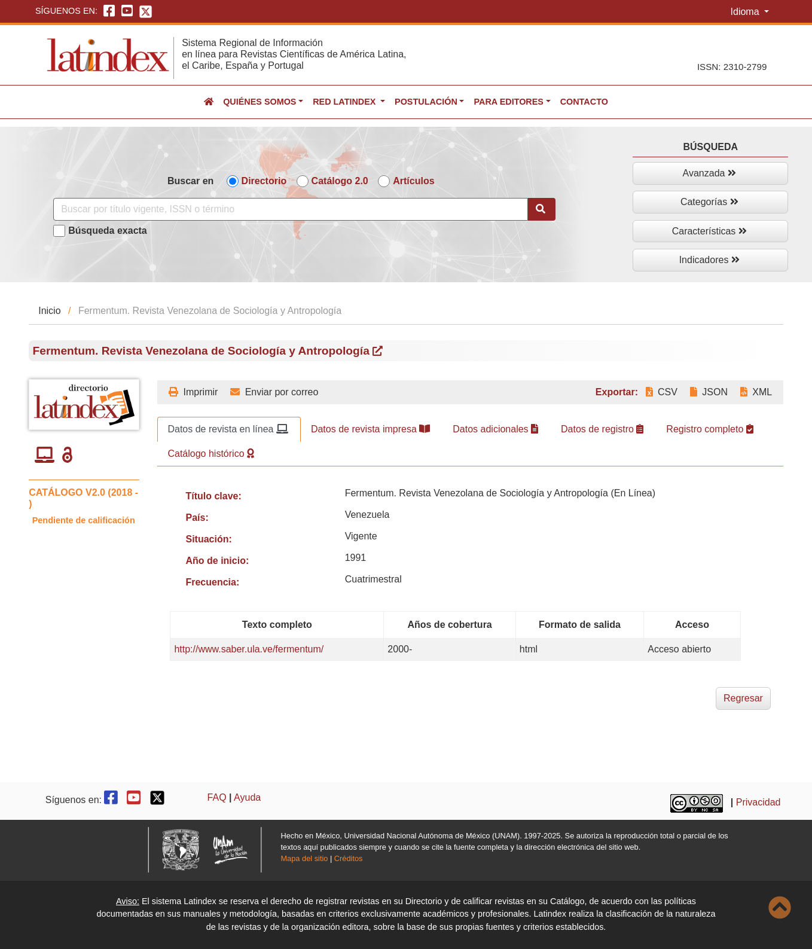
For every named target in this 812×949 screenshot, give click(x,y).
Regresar (743, 698)
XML (756, 392)
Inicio (49, 311)
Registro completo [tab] (709, 429)
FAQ (217, 797)
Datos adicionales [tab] (495, 429)
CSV (661, 392)
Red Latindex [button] (345, 101)
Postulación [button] (426, 101)
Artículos (413, 181)
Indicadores (709, 260)
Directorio (264, 181)
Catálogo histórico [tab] (210, 453)
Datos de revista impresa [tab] (370, 429)
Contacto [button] (584, 101)
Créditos (348, 858)
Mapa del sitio (304, 858)
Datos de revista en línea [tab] (227, 429)
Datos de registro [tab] (602, 429)
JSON (709, 392)
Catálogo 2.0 (340, 181)
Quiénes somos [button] (259, 101)
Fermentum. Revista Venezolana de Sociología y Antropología (208, 350)
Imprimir (193, 392)
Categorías (709, 202)
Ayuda (247, 797)
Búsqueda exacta (107, 230)
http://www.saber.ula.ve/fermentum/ (248, 649)
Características (709, 231)
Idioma (746, 12)
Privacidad (758, 802)
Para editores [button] (508, 101)
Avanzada (709, 173)
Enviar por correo (274, 392)
